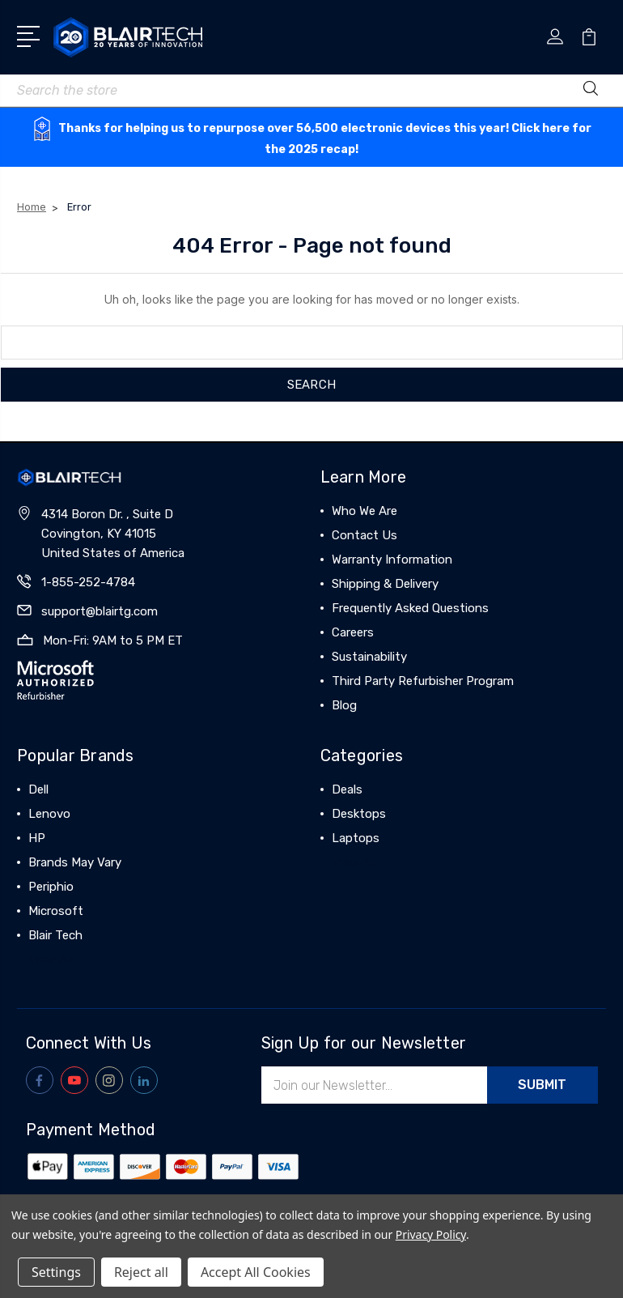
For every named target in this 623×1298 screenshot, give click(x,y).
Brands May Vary (74, 862)
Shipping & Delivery (385, 584)
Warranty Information (392, 559)
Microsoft (55, 911)
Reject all (141, 1272)
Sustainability (369, 656)
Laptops (355, 838)
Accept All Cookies (256, 1272)
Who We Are (364, 511)
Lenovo (49, 813)
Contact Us (364, 535)
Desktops (359, 813)
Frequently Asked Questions (410, 608)
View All (51, 959)
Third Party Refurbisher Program (423, 681)
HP (36, 838)
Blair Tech (55, 935)
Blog (344, 705)
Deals (347, 789)
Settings (56, 1272)
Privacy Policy (431, 1234)
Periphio (51, 886)
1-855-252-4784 (88, 582)
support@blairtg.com (99, 611)
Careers (353, 632)
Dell (38, 789)
